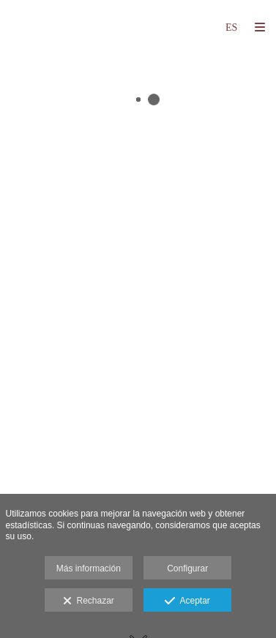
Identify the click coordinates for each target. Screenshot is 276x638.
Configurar (187, 568)
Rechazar (88, 601)
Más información (88, 568)
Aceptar (187, 601)
